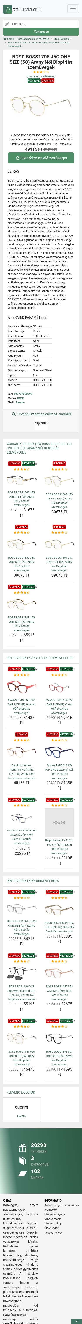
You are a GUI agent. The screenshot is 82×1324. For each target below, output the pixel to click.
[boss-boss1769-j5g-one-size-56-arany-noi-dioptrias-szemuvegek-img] (22, 480)
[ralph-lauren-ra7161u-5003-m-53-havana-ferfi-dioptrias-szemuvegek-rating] (59, 805)
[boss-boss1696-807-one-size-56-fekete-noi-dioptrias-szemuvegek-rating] (59, 1027)
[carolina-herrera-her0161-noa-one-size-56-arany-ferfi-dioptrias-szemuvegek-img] (22, 752)
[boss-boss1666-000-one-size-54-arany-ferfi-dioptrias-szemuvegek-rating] (22, 1027)
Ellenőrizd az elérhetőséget (41, 158)
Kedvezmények (53, 1232)
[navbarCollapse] (73, 8)
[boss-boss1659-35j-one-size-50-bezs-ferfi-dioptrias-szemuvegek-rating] (59, 961)
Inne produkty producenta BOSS (33, 881)
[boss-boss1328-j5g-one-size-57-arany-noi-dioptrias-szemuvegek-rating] (22, 593)
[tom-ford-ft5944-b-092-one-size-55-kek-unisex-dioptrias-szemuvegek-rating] (22, 805)
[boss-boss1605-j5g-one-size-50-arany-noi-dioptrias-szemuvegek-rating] (59, 469)
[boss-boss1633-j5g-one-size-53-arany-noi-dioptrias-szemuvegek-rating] (22, 533)
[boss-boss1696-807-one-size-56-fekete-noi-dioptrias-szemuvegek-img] (59, 1039)
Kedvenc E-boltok (21, 1092)
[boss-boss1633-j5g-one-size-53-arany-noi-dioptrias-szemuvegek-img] (22, 544)
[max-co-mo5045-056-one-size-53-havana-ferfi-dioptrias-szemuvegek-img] (22, 687)
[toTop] (76, 1321)
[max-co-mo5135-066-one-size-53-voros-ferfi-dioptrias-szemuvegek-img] (59, 687)
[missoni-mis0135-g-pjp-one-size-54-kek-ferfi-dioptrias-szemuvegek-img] (59, 752)
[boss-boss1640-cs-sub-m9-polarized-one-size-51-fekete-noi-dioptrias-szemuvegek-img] (22, 973)
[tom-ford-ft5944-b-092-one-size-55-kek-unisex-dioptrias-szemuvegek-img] (22, 817)
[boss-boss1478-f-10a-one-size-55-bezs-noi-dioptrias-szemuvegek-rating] (59, 898)
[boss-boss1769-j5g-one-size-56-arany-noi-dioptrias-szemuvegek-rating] (22, 469)
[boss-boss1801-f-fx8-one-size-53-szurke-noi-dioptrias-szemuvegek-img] (22, 909)
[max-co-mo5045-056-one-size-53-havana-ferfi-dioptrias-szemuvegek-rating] (22, 675)
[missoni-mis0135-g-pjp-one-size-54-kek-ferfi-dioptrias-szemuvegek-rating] (59, 740)
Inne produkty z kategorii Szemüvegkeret (40, 658)
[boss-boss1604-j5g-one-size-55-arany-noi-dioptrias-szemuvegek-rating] (59, 533)
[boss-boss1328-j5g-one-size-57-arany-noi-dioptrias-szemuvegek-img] (22, 604)
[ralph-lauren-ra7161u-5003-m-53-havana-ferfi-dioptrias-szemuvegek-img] (59, 822)
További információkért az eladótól (41, 421)
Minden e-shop (53, 1223)
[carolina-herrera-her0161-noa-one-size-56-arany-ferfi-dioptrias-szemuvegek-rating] (22, 740)
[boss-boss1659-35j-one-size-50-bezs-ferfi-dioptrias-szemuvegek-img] (59, 973)
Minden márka (52, 1218)
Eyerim (20, 402)
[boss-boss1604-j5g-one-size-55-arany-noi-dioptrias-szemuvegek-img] (59, 544)
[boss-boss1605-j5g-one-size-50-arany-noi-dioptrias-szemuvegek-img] (59, 481)
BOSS (20, 398)
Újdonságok (51, 1228)
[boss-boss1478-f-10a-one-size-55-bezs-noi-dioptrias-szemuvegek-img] (59, 910)
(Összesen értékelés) (41, 76)
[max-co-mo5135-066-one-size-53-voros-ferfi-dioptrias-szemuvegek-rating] (59, 675)
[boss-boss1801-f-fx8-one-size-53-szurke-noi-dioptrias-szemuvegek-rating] (22, 898)
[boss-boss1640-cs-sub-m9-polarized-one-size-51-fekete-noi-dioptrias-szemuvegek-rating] (22, 961)
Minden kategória (54, 1214)
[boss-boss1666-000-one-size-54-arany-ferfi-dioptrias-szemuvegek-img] (22, 1039)
